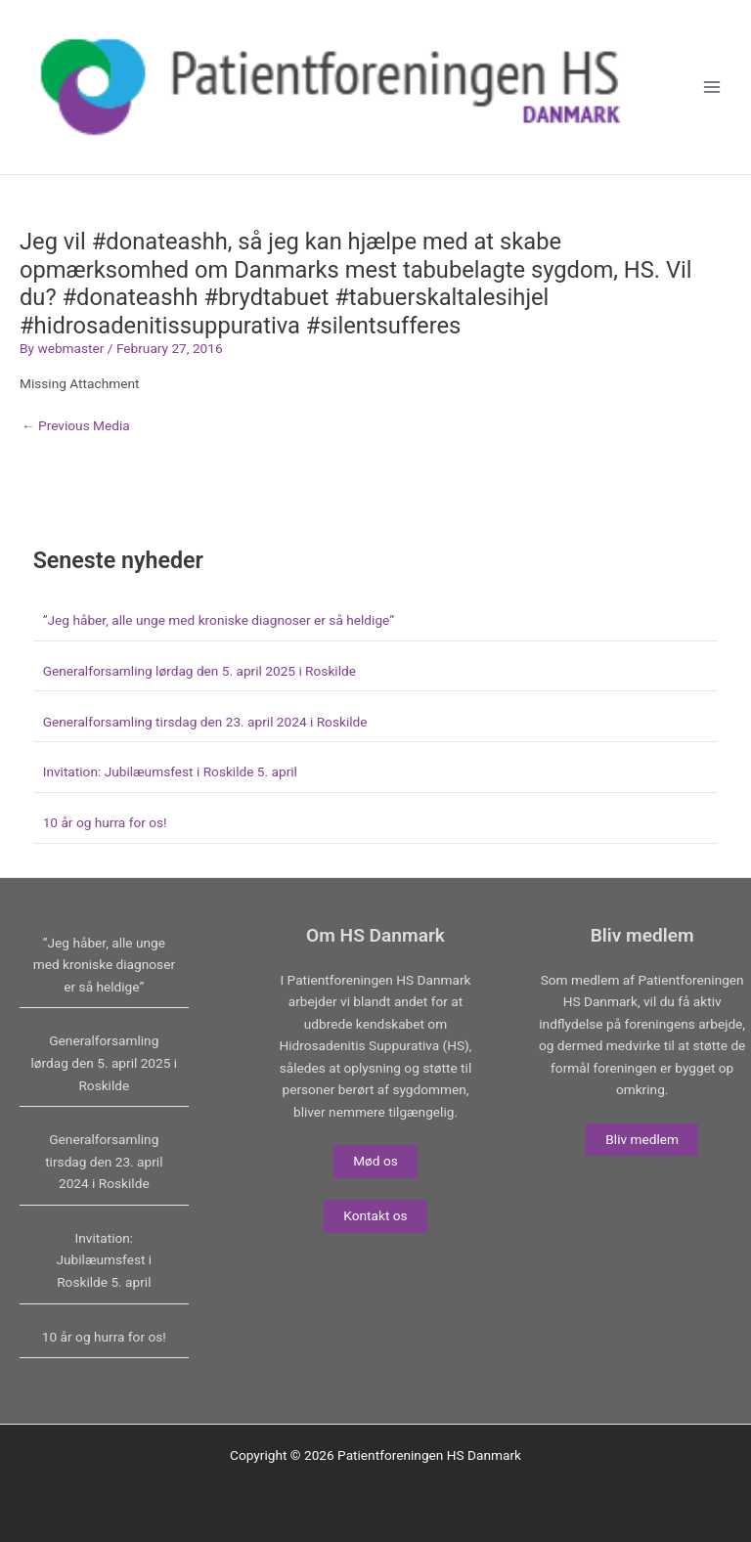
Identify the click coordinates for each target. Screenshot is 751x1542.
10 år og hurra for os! (105, 822)
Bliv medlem (642, 1139)
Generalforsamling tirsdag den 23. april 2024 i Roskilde (205, 721)
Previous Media (76, 426)
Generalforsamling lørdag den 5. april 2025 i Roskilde (199, 671)
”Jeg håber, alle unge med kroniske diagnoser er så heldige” (218, 620)
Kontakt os (375, 1215)
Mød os (375, 1160)
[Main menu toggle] (712, 87)
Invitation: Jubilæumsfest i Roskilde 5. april (170, 771)
